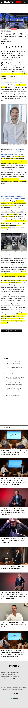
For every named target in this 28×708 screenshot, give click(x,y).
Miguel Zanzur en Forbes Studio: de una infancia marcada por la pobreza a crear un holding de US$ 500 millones (14, 452)
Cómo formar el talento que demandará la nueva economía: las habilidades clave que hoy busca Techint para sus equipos (15, 368)
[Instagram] (14, 694)
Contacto (14, 686)
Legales (20, 687)
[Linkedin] (19, 694)
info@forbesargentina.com (10, 674)
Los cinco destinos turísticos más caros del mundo (14, 394)
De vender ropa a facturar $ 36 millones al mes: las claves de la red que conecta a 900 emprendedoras (15, 389)
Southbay (18, 330)
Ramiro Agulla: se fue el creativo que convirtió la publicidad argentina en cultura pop (13, 540)
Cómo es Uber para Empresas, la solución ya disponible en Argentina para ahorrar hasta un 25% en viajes (15, 377)
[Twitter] (12, 694)
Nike (11, 330)
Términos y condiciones (12, 687)
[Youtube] (17, 694)
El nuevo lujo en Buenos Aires (14, 373)
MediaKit (3, 686)
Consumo (4, 330)
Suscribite (18, 2)
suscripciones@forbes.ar (12, 678)
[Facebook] (9, 694)
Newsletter (8, 686)
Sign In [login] (25, 2)
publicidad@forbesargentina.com (12, 672)
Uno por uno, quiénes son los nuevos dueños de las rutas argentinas (13, 567)
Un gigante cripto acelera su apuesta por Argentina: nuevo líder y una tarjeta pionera (14, 624)
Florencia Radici (5, 41)
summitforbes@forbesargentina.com (11, 676)
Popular (6, 358)
